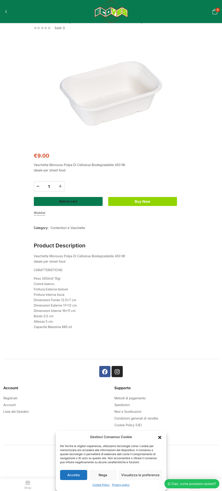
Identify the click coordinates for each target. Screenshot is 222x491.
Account (9, 402)
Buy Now (150, 199)
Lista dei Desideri (16, 408)
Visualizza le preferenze (140, 475)
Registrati (10, 395)
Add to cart (71, 199)
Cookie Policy (101, 485)
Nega (103, 475)
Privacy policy (120, 485)
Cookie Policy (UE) (128, 422)
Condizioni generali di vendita (136, 415)
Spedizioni (122, 402)
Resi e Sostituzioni (128, 408)
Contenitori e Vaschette (67, 225)
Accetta (73, 475)
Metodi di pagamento (130, 395)
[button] (159, 437)
